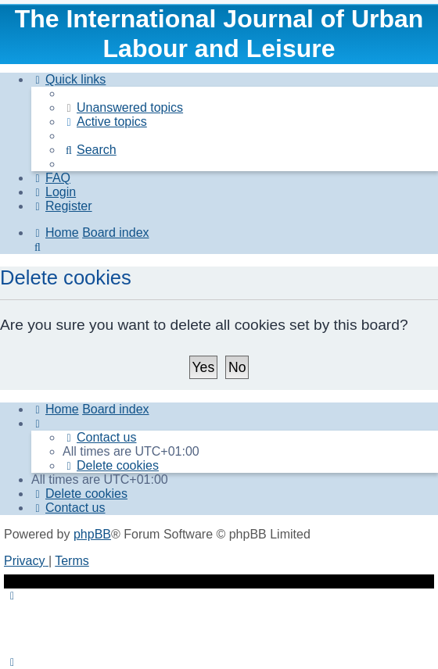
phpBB (92, 534)
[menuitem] (123, 107)
